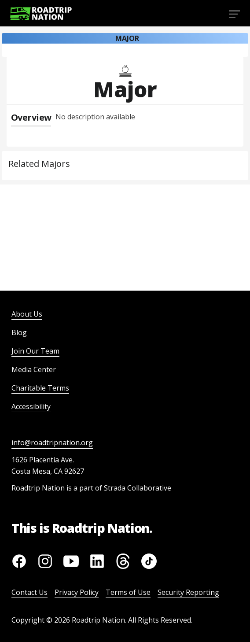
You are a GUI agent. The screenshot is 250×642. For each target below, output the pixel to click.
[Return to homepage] (41, 13)
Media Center (33, 369)
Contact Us (29, 592)
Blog (19, 332)
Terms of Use (128, 592)
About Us (26, 314)
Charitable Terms (40, 388)
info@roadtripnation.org (52, 442)
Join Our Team (35, 351)
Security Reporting (188, 592)
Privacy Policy (77, 592)
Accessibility (31, 406)
